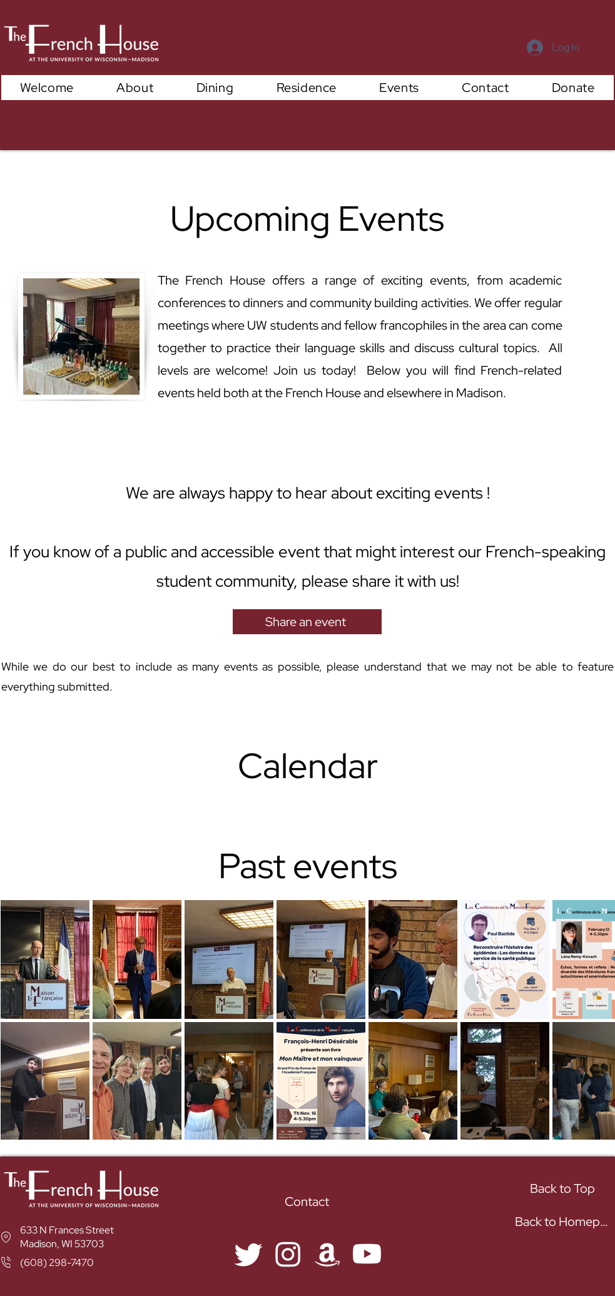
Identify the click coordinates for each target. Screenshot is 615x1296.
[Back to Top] (564, 1188)
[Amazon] (327, 1253)
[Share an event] (307, 621)
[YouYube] (367, 1253)
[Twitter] (248, 1253)
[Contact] (308, 1202)
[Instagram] (288, 1253)
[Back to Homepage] (564, 1221)
